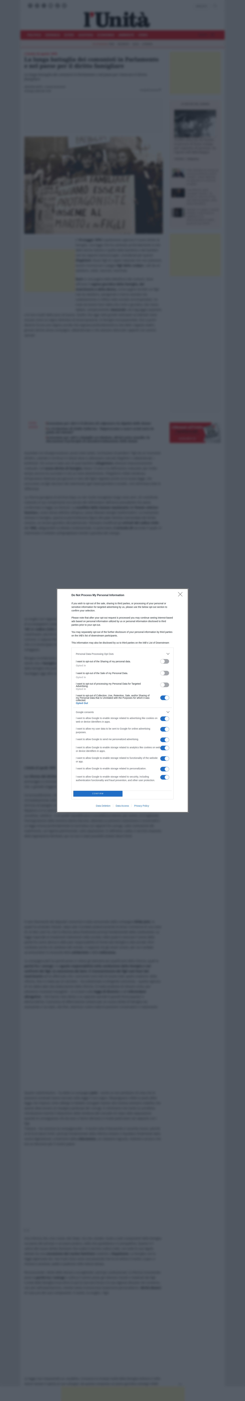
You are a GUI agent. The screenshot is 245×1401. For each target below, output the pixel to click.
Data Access (122, 805)
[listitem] (122, 654)
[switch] (164, 661)
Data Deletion (103, 805)
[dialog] (122, 700)
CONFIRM (98, 793)
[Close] (181, 595)
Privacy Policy (141, 805)
